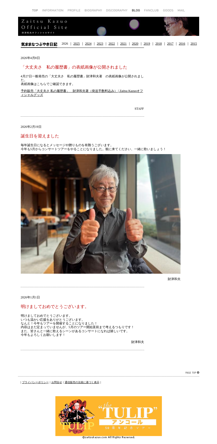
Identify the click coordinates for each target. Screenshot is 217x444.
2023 (100, 43)
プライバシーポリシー (35, 382)
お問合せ (56, 382)
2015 (194, 43)
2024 (88, 43)
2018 (158, 43)
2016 (182, 43)
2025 (76, 43)
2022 (112, 43)
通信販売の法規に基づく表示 (82, 382)
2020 (135, 43)
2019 (147, 43)
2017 (170, 43)
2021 (123, 43)
